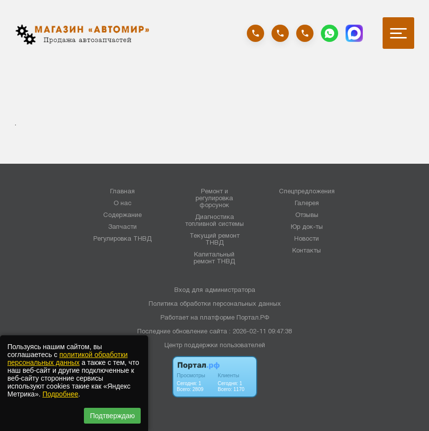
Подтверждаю (112, 416)
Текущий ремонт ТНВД (214, 239)
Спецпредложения (307, 192)
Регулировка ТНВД (122, 239)
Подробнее (60, 394)
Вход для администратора (214, 290)
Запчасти (122, 227)
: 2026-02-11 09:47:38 (260, 332)
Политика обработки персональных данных (215, 304)
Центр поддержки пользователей (214, 346)
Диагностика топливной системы (214, 221)
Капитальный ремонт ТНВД (214, 258)
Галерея (307, 204)
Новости (306, 239)
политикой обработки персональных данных (67, 358)
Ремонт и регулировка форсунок (214, 199)
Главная (122, 192)
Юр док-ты (307, 227)
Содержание (122, 215)
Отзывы (306, 215)
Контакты (306, 251)
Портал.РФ (252, 318)
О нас (122, 204)
